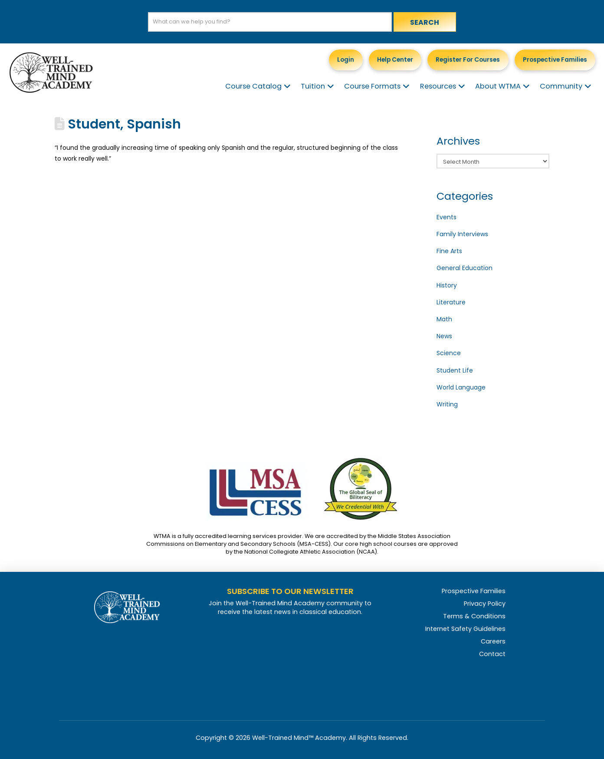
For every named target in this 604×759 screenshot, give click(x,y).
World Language (461, 387)
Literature (451, 302)
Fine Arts (449, 251)
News (444, 336)
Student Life (455, 370)
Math (444, 319)
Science (449, 353)
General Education (464, 268)
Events (446, 217)
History (447, 285)
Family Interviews (462, 234)
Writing (447, 404)
